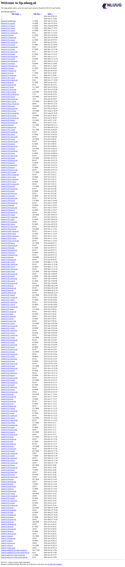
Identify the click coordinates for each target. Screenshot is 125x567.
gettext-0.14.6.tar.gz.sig (9, 66)
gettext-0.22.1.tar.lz (8, 328)
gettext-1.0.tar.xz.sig (8, 548)
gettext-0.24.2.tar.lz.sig (9, 472)
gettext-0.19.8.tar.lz (8, 248)
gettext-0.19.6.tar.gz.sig (9, 203)
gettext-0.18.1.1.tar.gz (8, 92)
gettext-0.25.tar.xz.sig (8, 519)
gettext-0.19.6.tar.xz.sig (9, 212)
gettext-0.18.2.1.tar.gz (8, 101)
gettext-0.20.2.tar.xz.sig (9, 283)
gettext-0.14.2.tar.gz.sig (9, 47)
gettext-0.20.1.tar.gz (8, 262)
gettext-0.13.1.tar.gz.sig (9, 33)
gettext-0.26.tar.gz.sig (8, 524)
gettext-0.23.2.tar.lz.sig (9, 430)
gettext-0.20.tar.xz (7, 290)
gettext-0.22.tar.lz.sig (8, 401)
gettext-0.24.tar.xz (7, 489)
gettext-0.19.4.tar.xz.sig (9, 170)
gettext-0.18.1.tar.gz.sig (9, 99)
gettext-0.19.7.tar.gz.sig (9, 217)
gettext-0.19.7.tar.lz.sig (9, 222)
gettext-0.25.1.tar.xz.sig (9, 505)
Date (49, 14)
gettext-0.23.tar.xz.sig (8, 449)
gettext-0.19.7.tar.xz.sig (9, 226)
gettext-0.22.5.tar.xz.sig (9, 392)
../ (1, 19)
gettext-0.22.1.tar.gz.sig (9, 326)
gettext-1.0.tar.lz (6, 541)
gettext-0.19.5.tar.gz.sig (9, 189)
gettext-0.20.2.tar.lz (8, 276)
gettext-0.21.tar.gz (7, 309)
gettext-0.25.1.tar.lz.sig (9, 500)
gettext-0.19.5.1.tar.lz (8, 177)
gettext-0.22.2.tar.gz (8, 337)
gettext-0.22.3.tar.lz (8, 356)
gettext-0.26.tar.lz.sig (8, 529)
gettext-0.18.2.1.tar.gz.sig (10, 104)
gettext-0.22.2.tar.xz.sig (9, 349)
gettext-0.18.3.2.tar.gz (8, 115)
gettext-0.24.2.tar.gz (8, 465)
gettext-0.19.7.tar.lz (8, 219)
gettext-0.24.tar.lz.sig (8, 486)
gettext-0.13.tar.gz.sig (8, 37)
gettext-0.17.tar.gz (7, 87)
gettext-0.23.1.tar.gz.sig (9, 411)
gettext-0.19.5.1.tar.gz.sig (10, 174)
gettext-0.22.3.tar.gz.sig (9, 354)
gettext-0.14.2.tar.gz (8, 45)
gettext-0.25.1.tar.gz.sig (9, 496)
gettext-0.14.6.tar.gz (8, 63)
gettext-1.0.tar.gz (7, 536)
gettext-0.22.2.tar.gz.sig (9, 340)
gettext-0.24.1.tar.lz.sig (9, 458)
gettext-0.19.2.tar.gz (8, 139)
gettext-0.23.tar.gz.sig (8, 439)
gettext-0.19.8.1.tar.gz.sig (10, 231)
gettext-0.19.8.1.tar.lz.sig (9, 236)
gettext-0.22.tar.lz (7, 399)
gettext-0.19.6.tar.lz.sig (9, 208)
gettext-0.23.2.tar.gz (8, 423)
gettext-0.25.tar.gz (7, 508)
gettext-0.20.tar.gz (7, 286)
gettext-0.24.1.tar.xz (8, 460)
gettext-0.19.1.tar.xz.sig (9, 137)
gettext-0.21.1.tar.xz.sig (9, 307)
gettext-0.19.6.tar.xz (8, 210)
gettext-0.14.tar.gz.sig (8, 71)
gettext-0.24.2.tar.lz (8, 470)
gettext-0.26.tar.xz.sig (8, 534)
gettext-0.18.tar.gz (7, 125)
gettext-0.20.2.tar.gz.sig (9, 274)
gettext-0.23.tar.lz (7, 441)
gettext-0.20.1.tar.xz (8, 267)
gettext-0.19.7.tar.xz (8, 224)
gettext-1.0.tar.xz (7, 545)
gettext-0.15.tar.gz (7, 73)
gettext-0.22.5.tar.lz (8, 385)
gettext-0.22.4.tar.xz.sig (9, 378)
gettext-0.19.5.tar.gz (8, 186)
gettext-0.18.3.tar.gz (8, 120)
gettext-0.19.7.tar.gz (8, 215)
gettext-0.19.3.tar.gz (8, 148)
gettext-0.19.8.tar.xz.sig (9, 255)
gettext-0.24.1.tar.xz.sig (9, 463)
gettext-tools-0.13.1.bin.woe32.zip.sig (14, 557)
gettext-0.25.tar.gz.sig (8, 510)
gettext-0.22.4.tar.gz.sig (9, 368)
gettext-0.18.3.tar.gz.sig (9, 122)
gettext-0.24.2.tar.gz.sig (9, 467)
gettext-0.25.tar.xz (7, 517)
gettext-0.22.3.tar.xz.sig (9, 363)
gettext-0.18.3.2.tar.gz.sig (10, 118)
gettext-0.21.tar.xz (7, 319)
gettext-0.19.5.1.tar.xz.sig (10, 184)
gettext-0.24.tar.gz (7, 479)
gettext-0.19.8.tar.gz (8, 243)
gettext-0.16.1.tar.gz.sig (9, 80)
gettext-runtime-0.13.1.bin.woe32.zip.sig (15, 552)
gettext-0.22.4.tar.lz (8, 371)
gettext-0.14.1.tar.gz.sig (9, 42)
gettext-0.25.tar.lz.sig (8, 515)
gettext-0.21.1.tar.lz (8, 300)
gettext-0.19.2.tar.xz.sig (9, 146)
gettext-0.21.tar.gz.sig (8, 311)
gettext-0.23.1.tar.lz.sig (9, 415)
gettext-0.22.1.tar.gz (8, 323)
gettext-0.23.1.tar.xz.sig (9, 420)
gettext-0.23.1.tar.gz (8, 408)
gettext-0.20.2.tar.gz (8, 271)
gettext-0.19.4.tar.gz (8, 158)
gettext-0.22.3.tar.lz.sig (9, 359)
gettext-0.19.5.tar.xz (8, 196)
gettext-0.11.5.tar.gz (8, 26)
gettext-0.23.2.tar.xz (8, 432)
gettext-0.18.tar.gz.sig (8, 127)
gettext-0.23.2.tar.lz (8, 427)
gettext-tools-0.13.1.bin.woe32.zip (13, 555)
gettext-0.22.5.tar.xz (8, 389)
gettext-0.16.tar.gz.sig (8, 85)
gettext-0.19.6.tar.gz (8, 200)
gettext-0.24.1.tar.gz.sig (9, 453)
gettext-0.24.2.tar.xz (8, 475)
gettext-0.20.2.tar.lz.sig (9, 278)
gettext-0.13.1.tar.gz (8, 30)
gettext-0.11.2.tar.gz (8, 23)
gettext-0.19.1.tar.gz (8, 130)
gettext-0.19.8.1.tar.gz (8, 229)
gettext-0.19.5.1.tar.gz (8, 172)
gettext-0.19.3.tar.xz (8, 153)
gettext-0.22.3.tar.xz (8, 361)
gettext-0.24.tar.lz (7, 484)
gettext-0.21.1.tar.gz (8, 295)
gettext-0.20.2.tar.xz (8, 281)
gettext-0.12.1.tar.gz (8, 28)
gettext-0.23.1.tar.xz (8, 418)
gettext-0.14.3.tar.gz (8, 49)
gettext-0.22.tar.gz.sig (8, 397)
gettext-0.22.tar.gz (7, 394)
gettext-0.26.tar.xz (7, 531)
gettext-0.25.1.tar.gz (8, 493)
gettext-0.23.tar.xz (7, 446)
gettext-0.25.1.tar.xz (8, 503)
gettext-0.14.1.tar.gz (8, 40)
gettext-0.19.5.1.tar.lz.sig (9, 179)
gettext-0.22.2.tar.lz (8, 342)
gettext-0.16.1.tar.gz (8, 78)
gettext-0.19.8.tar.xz (8, 252)
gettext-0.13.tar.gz (7, 35)
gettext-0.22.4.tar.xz (8, 375)
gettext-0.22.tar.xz (7, 404)
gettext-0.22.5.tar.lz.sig (9, 387)
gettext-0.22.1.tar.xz (8, 333)
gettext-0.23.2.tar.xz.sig (9, 434)
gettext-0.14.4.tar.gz (8, 54)
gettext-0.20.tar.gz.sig (8, 288)
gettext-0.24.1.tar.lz (8, 456)
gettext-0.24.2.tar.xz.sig (9, 477)
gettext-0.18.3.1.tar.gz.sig (10, 113)
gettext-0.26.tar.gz (7, 522)
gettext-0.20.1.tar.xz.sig (9, 269)
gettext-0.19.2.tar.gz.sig (9, 141)
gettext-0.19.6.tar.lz (8, 205)
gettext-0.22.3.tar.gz (8, 352)
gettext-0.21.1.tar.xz (8, 304)
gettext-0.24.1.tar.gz (8, 451)
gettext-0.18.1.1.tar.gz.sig (10, 94)
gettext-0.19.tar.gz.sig (8, 260)
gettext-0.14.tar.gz (7, 68)
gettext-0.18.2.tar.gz (8, 106)
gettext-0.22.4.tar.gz (8, 366)
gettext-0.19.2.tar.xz (8, 144)
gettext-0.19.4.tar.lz (8, 163)
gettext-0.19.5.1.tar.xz (8, 182)
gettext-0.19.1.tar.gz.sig (9, 132)
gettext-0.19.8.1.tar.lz (8, 234)
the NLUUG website (54, 564)
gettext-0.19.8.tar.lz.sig (9, 250)
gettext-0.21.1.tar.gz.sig (9, 297)
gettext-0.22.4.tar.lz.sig (9, 373)
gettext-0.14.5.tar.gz (8, 59)
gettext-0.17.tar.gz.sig (8, 89)
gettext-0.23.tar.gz (7, 437)
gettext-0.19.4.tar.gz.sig (9, 160)
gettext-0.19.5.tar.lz (8, 191)
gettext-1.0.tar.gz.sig (8, 538)
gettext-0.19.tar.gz (7, 257)
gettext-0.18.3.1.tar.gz (8, 111)
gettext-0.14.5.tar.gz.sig (9, 61)
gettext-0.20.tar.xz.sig (8, 293)
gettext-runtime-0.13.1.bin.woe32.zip (14, 550)
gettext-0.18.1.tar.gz (8, 97)
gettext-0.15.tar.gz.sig (8, 75)
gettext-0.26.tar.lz (7, 526)
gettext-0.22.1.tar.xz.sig (9, 335)
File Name (15, 14)
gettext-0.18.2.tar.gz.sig (9, 108)
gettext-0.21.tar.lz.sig (8, 316)
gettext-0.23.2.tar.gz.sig (9, 425)
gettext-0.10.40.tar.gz (8, 21)
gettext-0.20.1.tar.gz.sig (9, 264)
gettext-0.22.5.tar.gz (8, 380)
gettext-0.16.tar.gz (7, 82)
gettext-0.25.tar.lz (7, 512)
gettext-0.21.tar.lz (7, 314)
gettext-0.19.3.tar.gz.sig (9, 151)
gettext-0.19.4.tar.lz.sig (9, 165)
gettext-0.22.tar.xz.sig (8, 406)
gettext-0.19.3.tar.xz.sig (9, 156)
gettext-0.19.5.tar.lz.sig (9, 193)
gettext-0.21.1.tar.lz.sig (9, 302)
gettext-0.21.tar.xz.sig (8, 321)
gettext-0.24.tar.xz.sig (8, 491)
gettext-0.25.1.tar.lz (8, 498)
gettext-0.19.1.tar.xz (8, 134)
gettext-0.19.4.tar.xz (8, 167)
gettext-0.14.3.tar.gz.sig (9, 52)
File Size (37, 14)
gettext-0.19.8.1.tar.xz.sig (10, 241)
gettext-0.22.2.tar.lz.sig (9, 345)
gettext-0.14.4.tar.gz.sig (9, 56)
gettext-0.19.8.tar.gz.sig (9, 245)
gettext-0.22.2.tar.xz (8, 347)
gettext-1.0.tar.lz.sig (8, 543)
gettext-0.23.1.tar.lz (8, 413)
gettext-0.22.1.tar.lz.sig (9, 330)
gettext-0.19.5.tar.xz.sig (9, 198)
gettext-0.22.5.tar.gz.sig (9, 382)
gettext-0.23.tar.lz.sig (8, 444)
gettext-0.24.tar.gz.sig (8, 482)
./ (1, 16)
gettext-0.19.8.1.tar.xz (8, 238)
